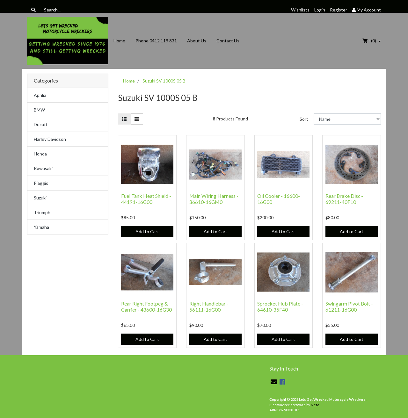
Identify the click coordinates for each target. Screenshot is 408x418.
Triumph (42, 212)
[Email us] (274, 382)
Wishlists (300, 9)
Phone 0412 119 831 (156, 40)
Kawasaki (43, 168)
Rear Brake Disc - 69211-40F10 (344, 199)
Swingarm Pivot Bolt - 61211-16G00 (349, 306)
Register (338, 9)
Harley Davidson (50, 139)
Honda (40, 153)
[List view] (136, 119)
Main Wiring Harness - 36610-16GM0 (213, 199)
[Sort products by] (347, 119)
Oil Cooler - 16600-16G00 (278, 199)
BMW (39, 109)
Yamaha (41, 227)
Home (119, 40)
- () (369, 40)
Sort (304, 119)
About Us (196, 40)
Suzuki (40, 197)
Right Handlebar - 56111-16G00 (209, 306)
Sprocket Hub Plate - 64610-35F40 (280, 306)
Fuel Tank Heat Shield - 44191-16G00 (146, 199)
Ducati (40, 124)
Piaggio (41, 183)
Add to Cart (147, 231)
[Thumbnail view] (124, 119)
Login (319, 9)
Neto (315, 405)
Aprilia (40, 95)
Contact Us (227, 40)
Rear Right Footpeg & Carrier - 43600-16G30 (146, 306)
